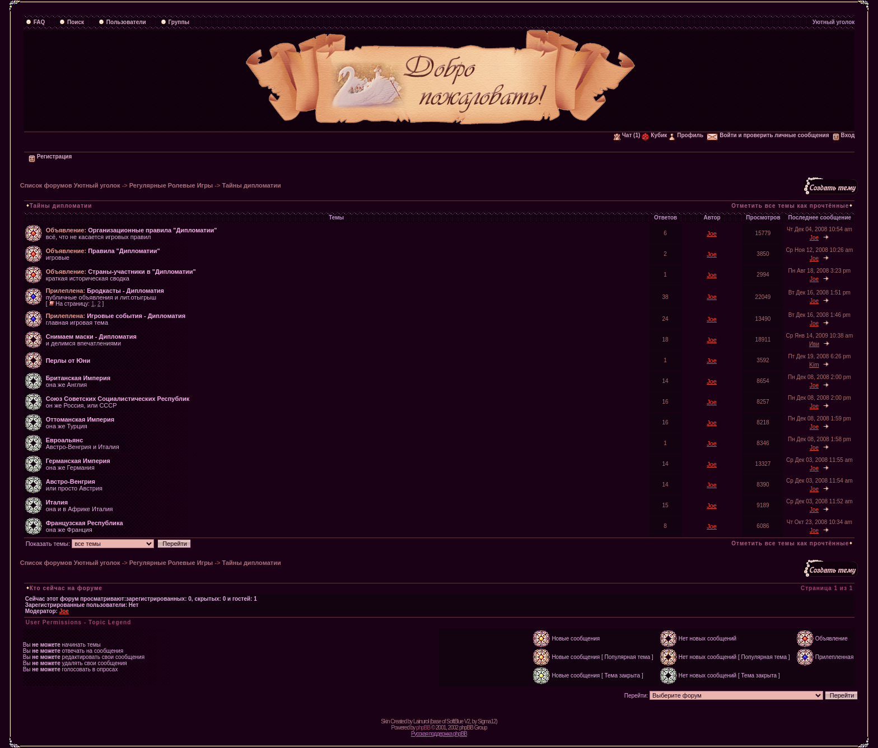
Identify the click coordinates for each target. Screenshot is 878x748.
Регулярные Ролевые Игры (171, 185)
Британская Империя (78, 378)
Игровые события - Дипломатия (136, 315)
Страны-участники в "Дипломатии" (142, 271)
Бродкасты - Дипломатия (125, 290)
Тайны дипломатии (251, 185)
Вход (844, 135)
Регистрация (50, 156)
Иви (814, 344)
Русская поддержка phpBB (439, 734)
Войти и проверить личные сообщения (768, 135)
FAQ (35, 22)
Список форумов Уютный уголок (70, 185)
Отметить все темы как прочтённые (790, 206)
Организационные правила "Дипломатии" (152, 230)
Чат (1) (627, 135)
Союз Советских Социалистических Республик (118, 398)
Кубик (654, 135)
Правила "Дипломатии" (124, 250)
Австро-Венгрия (70, 481)
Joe (712, 233)
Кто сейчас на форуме (66, 588)
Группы (175, 22)
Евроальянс (64, 440)
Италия (57, 502)
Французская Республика (84, 523)
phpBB (423, 727)
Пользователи (122, 22)
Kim (814, 365)
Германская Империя (78, 460)
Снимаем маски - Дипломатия (91, 336)
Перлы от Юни (68, 360)
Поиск (71, 22)
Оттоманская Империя (80, 419)
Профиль (686, 135)
